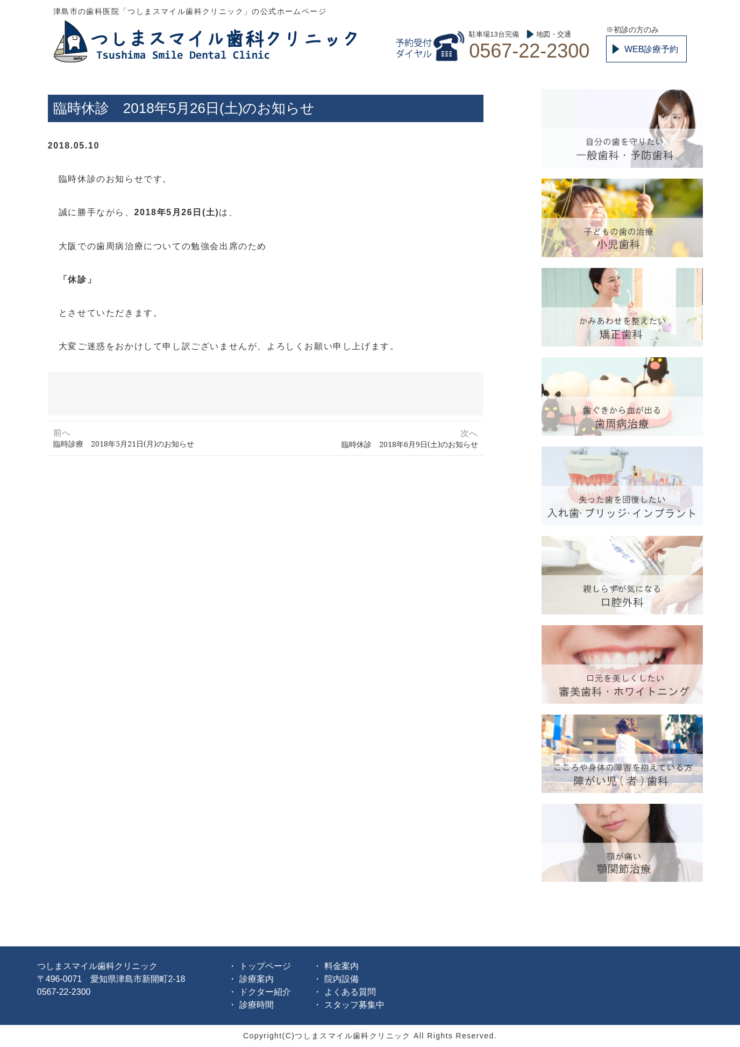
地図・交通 (553, 34)
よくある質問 (350, 991)
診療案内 (256, 979)
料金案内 (341, 966)
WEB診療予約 (651, 49)
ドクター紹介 (265, 991)
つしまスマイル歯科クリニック (206, 40)
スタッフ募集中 (354, 1004)
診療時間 (256, 1004)
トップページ (265, 966)
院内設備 (341, 979)
